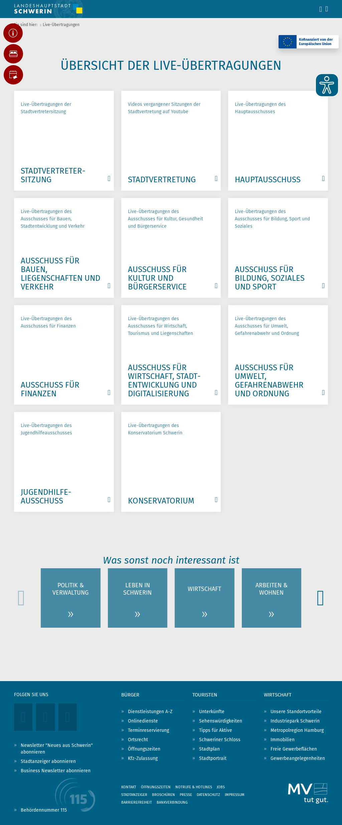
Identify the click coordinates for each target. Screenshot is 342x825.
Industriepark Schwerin (295, 721)
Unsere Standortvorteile (296, 711)
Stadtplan (209, 749)
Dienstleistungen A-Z (150, 711)
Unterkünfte (211, 711)
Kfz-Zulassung (143, 758)
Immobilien (283, 740)
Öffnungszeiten (144, 749)
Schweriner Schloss (219, 740)
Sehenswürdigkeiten (220, 721)
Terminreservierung (148, 730)
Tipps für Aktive (215, 730)
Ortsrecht (138, 740)
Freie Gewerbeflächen (294, 749)
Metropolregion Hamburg (297, 730)
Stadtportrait (212, 758)
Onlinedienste (143, 721)
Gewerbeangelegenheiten (298, 758)
